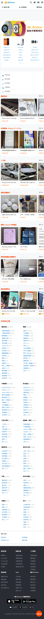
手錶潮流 (33, 569)
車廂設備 (7, 434)
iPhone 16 (6, 50)
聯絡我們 (33, 579)
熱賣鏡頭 (18, 585)
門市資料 (18, 576)
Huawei (6, 60)
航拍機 (5, 348)
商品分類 (5, 7)
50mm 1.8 (34, 57)
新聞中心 (3, 555)
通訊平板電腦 (7, 395)
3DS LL (21, 57)
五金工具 (6, 463)
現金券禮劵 (28, 507)
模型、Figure (29, 437)
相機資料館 (19, 555)
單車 (27, 480)
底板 (26, 345)
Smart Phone (7, 392)
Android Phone (8, 387)
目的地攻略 (4, 582)
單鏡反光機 (7, 338)
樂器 (26, 512)
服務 (26, 524)
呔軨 (4, 426)
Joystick (27, 431)
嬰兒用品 (27, 519)
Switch (20, 50)
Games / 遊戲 (29, 429)
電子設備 (6, 437)
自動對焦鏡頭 (8, 331)
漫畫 (26, 522)
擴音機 (27, 400)
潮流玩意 (27, 466)
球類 (26, 485)
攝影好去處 (4, 576)
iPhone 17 (6, 47)
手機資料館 (19, 561)
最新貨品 (18, 579)
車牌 (4, 439)
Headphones (28, 390)
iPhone (6, 390)
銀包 (26, 453)
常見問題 (24, 537)
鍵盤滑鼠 (27, 360)
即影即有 (6, 350)
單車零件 (27, 483)
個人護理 (6, 458)
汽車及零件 (7, 420)
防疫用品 (27, 517)
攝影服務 (6, 373)
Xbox (20, 55)
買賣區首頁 (33, 555)
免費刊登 (39, 613)
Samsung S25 (6, 55)
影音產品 (28, 383)
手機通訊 (7, 383)
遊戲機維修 (27, 439)
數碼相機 (7, 335)
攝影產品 (7, 327)
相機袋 (5, 363)
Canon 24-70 (34, 52)
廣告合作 (33, 582)
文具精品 (6, 517)
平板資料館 (19, 564)
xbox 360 (20, 60)
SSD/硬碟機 (28, 348)
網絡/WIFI (28, 340)
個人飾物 (6, 512)
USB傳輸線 (7, 405)
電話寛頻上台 (7, 410)
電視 (27, 395)
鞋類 (26, 461)
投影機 (27, 402)
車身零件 (6, 431)
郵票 (5, 507)
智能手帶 (6, 488)
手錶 (5, 476)
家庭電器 (7, 453)
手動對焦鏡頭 (8, 333)
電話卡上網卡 (7, 407)
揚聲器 (27, 397)
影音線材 (27, 407)
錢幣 (5, 504)
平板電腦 (28, 335)
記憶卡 (5, 368)
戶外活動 (27, 493)
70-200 (35, 47)
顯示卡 (27, 331)
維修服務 (6, 375)
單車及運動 (29, 476)
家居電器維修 (7, 466)
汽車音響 (6, 429)
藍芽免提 (6, 397)
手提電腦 (28, 333)
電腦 (27, 327)
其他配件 (7, 378)
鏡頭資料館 (19, 558)
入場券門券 (28, 504)
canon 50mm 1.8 (34, 60)
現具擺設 (6, 514)
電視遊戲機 (28, 424)
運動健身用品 (29, 488)
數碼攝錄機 (7, 353)
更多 (41, 96)
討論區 (3, 566)
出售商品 (23, 7)
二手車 (5, 424)
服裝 (27, 456)
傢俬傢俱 (7, 451)
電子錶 (6, 485)
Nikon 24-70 (34, 50)
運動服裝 (27, 490)
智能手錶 (6, 483)
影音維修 (27, 412)
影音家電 (33, 566)
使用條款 (33, 588)
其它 (26, 370)
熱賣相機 (18, 582)
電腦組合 (28, 338)
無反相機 (7, 340)
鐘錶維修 (6, 490)
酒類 (26, 509)
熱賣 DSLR (19, 588)
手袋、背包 (28, 451)
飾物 (27, 463)
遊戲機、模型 (29, 420)
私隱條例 (33, 590)
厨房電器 (7, 456)
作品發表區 (4, 564)
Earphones (28, 387)
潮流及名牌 (29, 447)
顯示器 (27, 358)
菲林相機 (7, 343)
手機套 (5, 402)
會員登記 (33, 585)
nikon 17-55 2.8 (34, 55)
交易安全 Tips (5, 540)
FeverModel (4, 561)
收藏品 (5, 501)
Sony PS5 (20, 47)
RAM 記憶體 (28, 350)
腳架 (5, 358)
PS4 (20, 52)
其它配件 (6, 415)
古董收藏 (6, 509)
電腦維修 (27, 368)
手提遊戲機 (28, 426)
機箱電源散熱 (29, 355)
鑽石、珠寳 (28, 468)
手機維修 (6, 412)
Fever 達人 (4, 558)
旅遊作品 (3, 585)
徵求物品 (39, 7)
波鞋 (26, 458)
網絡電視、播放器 (30, 365)
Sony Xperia (6, 57)
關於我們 (33, 576)
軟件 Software (29, 353)
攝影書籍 (6, 370)
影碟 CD (28, 410)
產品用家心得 (20, 566)
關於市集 (24, 540)
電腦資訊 (33, 564)
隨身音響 (28, 392)
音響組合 (27, 405)
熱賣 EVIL (19, 590)
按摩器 (5, 461)
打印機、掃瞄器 (29, 363)
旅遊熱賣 (3, 579)
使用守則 (3, 537)
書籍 (27, 514)
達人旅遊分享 (5, 588)
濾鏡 (5, 360)
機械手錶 (7, 480)
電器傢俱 (6, 447)
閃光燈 (5, 355)
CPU (26, 343)
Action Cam (7, 345)
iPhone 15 (6, 52)
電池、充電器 (7, 365)
